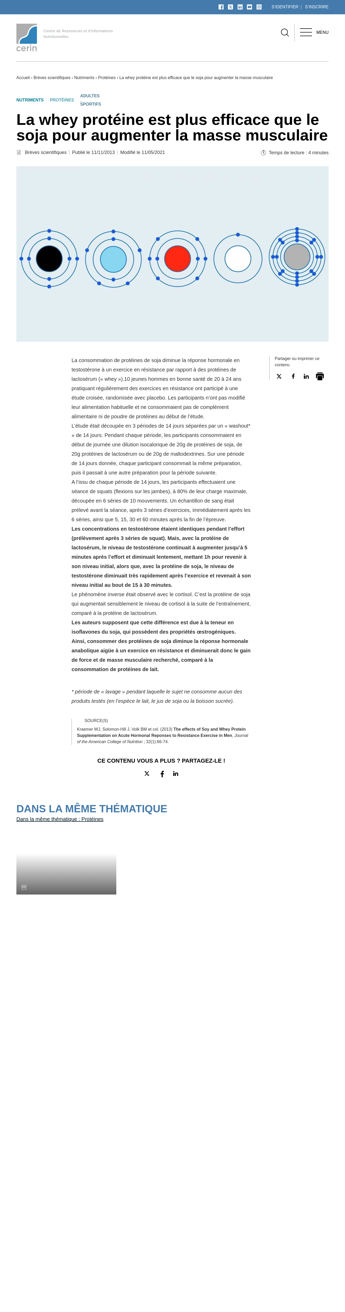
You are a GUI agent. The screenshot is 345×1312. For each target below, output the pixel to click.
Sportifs (95, 104)
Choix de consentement (304, 1296)
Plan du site (122, 1264)
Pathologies (297, 1248)
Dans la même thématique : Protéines (65, 890)
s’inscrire (317, 6)
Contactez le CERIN (130, 1256)
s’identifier (284, 6)
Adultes (94, 96)
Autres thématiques (308, 1272)
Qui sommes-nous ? (130, 1241)
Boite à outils (239, 1241)
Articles (174, 1248)
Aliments (294, 1264)
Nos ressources (246, 1231)
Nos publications (188, 1231)
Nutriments (92, 77)
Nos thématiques (304, 1231)
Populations (297, 1241)
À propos (121, 1231)
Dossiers (175, 1264)
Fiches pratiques (243, 1248)
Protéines (117, 77)
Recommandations (245, 1264)
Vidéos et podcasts (186, 1256)
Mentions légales (201, 1296)
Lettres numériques (246, 1256)
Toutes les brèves (38, 1039)
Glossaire (119, 1248)
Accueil (24, 77)
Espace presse (162, 1296)
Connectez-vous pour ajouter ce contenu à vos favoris (306, 418)
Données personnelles (248, 1296)
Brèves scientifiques (55, 77)
